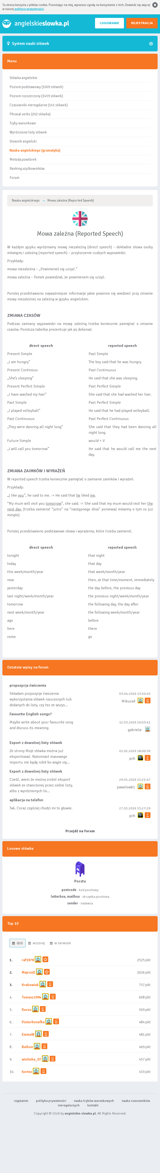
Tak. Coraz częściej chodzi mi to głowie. (41, 808)
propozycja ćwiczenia (28, 685)
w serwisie (60, 943)
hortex (27, 1072)
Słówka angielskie (23, 78)
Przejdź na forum (80, 831)
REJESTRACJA (142, 23)
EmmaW (28, 1034)
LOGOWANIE (109, 23)
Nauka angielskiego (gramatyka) (35, 150)
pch (132, 758)
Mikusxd (128, 701)
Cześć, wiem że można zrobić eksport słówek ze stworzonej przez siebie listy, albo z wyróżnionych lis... (41, 785)
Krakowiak (30, 985)
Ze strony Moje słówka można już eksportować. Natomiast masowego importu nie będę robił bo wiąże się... (40, 756)
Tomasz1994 (31, 997)
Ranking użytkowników (27, 168)
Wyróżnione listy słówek (28, 132)
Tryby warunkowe (23, 123)
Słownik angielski (23, 141)
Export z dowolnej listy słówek (36, 742)
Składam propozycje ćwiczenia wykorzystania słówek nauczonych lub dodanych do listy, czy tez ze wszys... (41, 699)
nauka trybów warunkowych (94, 1101)
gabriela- (135, 729)
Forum (14, 177)
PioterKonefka (33, 1022)
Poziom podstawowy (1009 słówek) (36, 87)
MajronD (28, 972)
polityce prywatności (29, 9)
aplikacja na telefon (26, 800)
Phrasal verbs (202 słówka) (30, 114)
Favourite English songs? (31, 714)
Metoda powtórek (23, 159)
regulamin (21, 1101)
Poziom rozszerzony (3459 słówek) (36, 96)
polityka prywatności (51, 1101)
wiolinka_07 (31, 1059)
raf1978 (28, 960)
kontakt (92, 1105)
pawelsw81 (126, 787)
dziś (17, 943)
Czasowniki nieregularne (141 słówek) (39, 105)
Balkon (27, 1047)
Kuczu (26, 1010)
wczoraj (36, 943)
